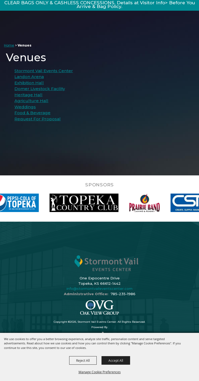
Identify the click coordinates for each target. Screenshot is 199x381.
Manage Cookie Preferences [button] (100, 372)
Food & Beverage (32, 112)
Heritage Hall (28, 94)
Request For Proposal (37, 118)
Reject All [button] (83, 360)
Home (9, 45)
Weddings (25, 106)
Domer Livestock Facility (39, 88)
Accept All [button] (115, 360)
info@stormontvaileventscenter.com (99, 288)
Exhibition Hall (29, 82)
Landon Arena (29, 76)
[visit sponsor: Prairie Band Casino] (158, 203)
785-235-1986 (123, 294)
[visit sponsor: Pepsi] (26, 203)
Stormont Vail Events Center (43, 70)
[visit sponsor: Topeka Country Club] (97, 203)
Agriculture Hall (31, 100)
